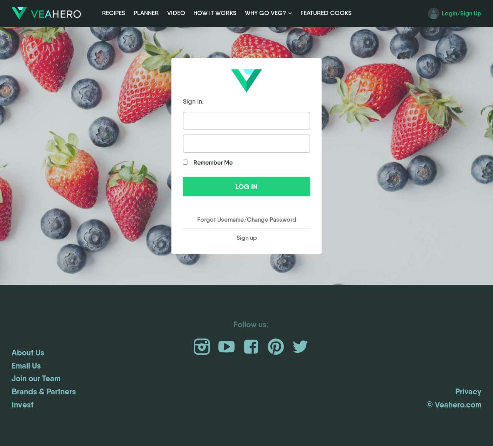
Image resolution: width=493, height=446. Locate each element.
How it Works (214, 13)
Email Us (26, 366)
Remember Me (208, 162)
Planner (146, 13)
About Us (28, 353)
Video (176, 13)
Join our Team (36, 379)
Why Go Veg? (265, 13)
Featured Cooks (326, 13)
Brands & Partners (44, 392)
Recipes (113, 13)
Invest (23, 405)
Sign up (246, 237)
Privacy (468, 392)
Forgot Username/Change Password (246, 219)
